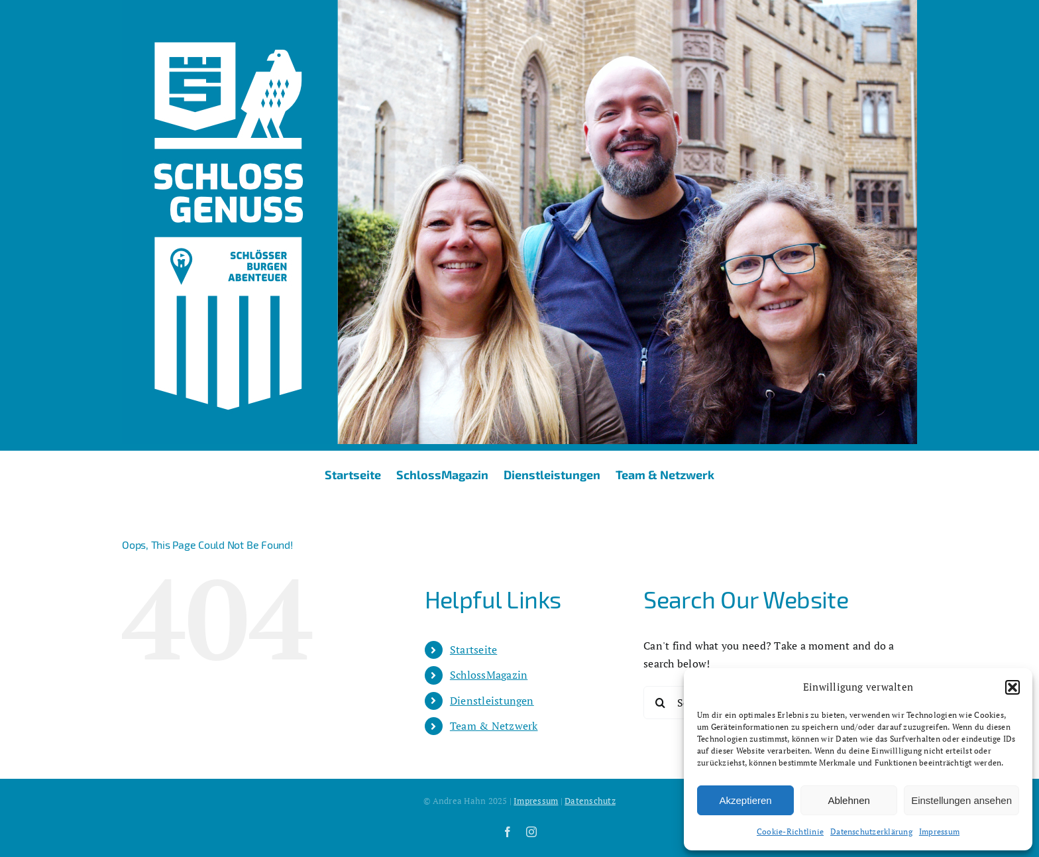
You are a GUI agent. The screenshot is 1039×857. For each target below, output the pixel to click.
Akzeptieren (745, 800)
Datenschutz (590, 801)
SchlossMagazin (488, 674)
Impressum (939, 831)
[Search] (660, 702)
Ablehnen (848, 800)
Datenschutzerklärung (871, 831)
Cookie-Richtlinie (790, 831)
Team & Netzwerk (494, 725)
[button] (1012, 687)
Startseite (473, 649)
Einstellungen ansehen (961, 800)
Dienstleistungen (492, 700)
